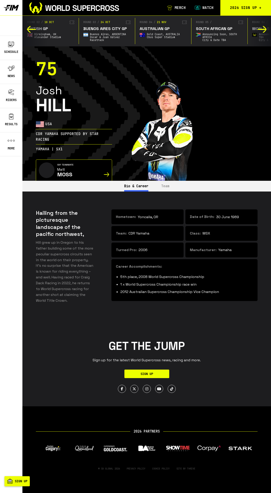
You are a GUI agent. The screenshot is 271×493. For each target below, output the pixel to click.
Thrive (191, 468)
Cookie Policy (161, 468)
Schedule (11, 47)
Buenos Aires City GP (105, 28)
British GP (37, 28)
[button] (31, 29)
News (11, 71)
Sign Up (147, 374)
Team (167, 186)
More (11, 144)
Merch (175, 8)
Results (11, 120)
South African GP (214, 28)
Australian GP (155, 28)
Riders (11, 95)
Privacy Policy (136, 468)
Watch (203, 8)
